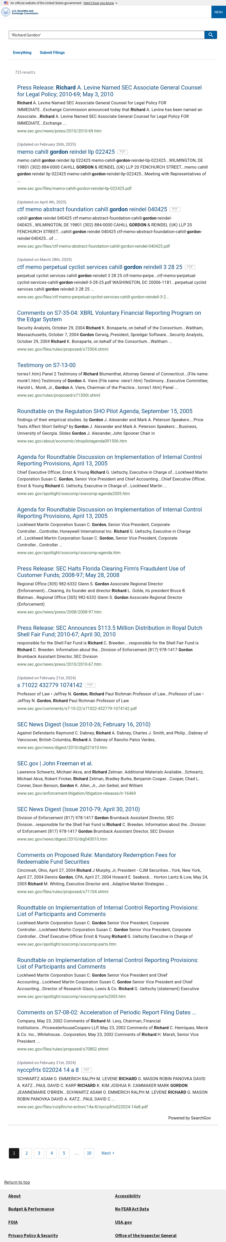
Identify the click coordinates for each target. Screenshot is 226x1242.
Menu (219, 12)
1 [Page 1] (14, 1153)
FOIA (13, 1222)
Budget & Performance (31, 1209)
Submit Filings (52, 52)
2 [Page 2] (27, 1153)
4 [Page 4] (52, 1153)
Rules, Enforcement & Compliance (139, 52)
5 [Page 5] (64, 1153)
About (14, 1196)
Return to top (17, 1182)
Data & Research (87, 52)
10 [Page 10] (89, 1153)
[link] (113, 108)
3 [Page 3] (39, 1153)
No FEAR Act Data (132, 1209)
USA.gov (123, 1222)
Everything (22, 52)
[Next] (109, 1153)
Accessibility (128, 1196)
